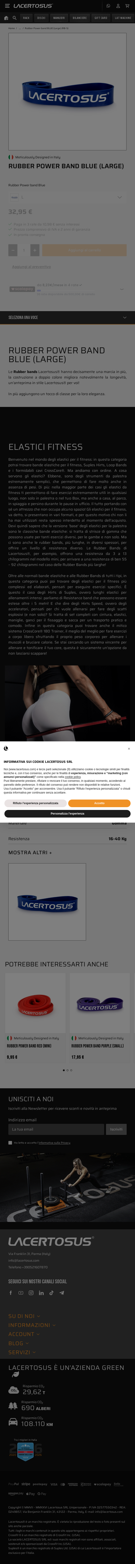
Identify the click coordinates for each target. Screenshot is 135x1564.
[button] (129, 748)
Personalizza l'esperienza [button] (67, 813)
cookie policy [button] (72, 777)
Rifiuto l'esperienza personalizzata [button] (35, 803)
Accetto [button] (99, 803)
